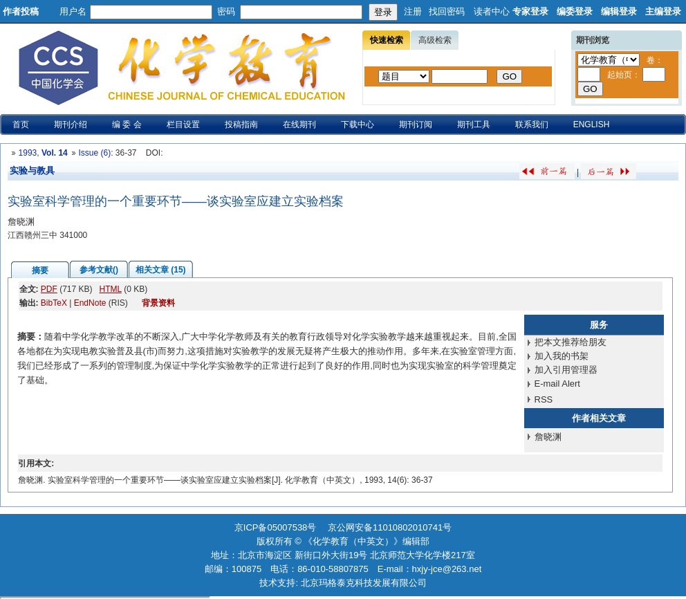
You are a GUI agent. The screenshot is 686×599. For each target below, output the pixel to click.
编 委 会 (127, 124)
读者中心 (492, 11)
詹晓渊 (548, 437)
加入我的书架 (561, 356)
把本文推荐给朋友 (570, 342)
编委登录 (575, 11)
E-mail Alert (557, 383)
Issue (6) (94, 153)
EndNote (90, 303)
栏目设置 (183, 124)
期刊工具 (473, 124)
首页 (20, 124)
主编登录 (663, 11)
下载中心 (357, 124)
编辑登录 (619, 11)
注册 (413, 11)
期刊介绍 (70, 124)
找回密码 (447, 11)
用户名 (72, 11)
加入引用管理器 (566, 370)
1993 (28, 153)
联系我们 (531, 124)
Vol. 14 (54, 153)
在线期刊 (299, 124)
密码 (226, 11)
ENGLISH (591, 124)
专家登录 (530, 11)
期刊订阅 (415, 124)
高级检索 (435, 40)
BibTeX (54, 303)
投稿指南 (241, 124)
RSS (544, 399)
